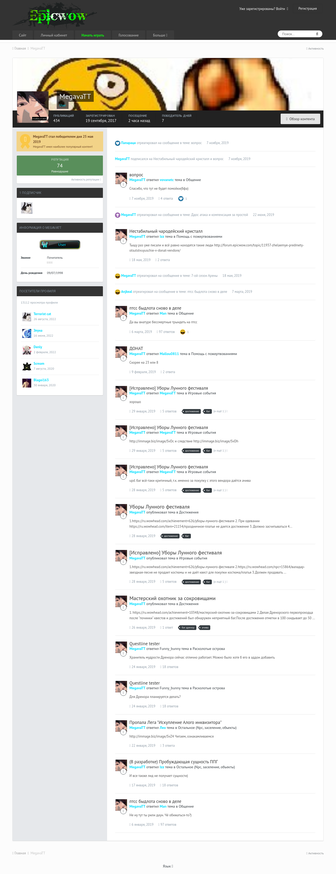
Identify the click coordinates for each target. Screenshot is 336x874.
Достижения (188, 512)
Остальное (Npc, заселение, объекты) (207, 727)
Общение (193, 179)
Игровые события (202, 393)
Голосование (129, 35)
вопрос (196, 143)
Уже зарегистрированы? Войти (263, 9)
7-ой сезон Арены (204, 275)
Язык (168, 866)
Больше (160, 35)
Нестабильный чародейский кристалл (181, 159)
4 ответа (165, 198)
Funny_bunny (170, 648)
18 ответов (169, 667)
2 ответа (162, 260)
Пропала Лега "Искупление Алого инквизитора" (175, 722)
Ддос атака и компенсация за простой (219, 215)
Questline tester (144, 644)
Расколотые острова (209, 648)
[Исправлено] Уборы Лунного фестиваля (168, 388)
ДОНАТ (136, 348)
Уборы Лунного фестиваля (159, 506)
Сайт (22, 35)
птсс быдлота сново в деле (207, 291)
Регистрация (307, 8)
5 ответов (168, 411)
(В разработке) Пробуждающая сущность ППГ (173, 762)
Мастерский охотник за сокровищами (172, 598)
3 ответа (167, 745)
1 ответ (166, 627)
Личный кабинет (54, 35)
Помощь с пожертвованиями (199, 236)
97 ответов (166, 332)
